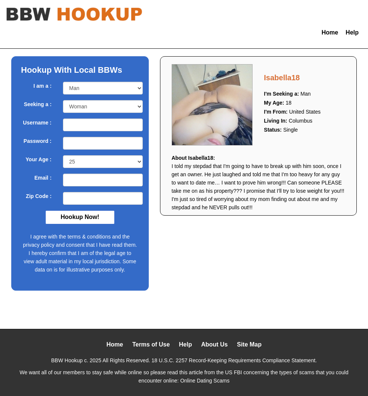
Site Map (249, 344)
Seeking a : (38, 104)
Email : (43, 178)
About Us (214, 344)
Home (330, 32)
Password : (38, 141)
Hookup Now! (80, 217)
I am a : (42, 86)
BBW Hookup (67, 360)
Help (352, 32)
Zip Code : (38, 196)
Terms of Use (151, 344)
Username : (37, 123)
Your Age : (38, 159)
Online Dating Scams (205, 381)
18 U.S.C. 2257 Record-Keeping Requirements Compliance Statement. (234, 360)
